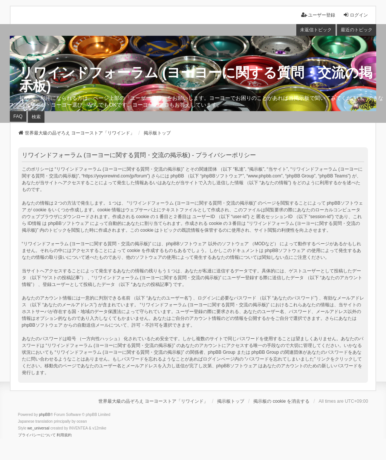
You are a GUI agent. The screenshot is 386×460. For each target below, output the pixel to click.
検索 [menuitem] (36, 116)
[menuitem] (37, 435)
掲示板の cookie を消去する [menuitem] (281, 401)
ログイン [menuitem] (355, 15)
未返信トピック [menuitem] (316, 29)
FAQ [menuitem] (18, 116)
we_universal (38, 428)
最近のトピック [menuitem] (356, 29)
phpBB (44, 415)
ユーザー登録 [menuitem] (318, 15)
